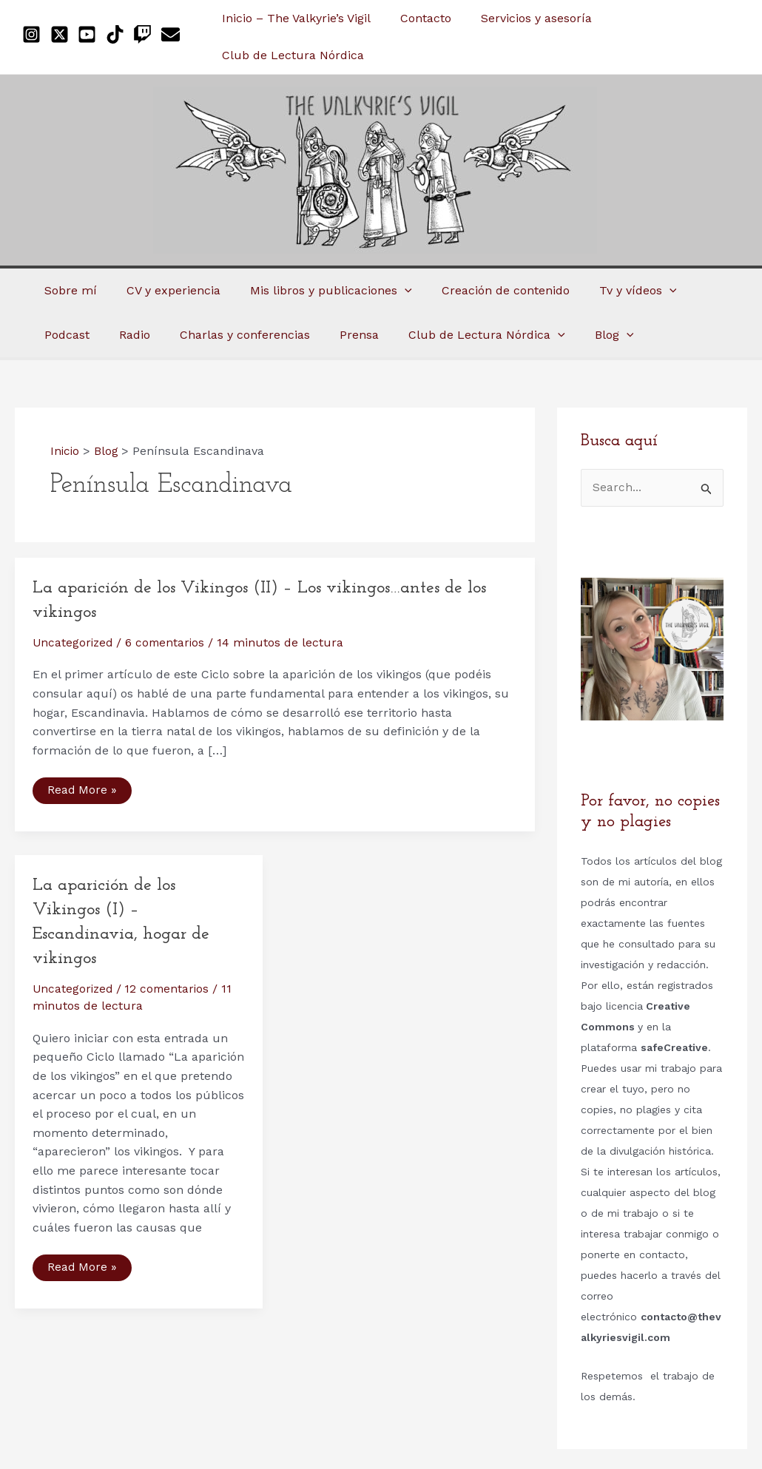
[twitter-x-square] (62, 34)
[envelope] (173, 34)
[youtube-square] (90, 34)
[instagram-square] (34, 34)
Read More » (82, 793)
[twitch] (145, 34)
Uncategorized (74, 642)
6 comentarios (168, 642)
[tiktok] (118, 34)
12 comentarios (171, 989)
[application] (389, 291)
